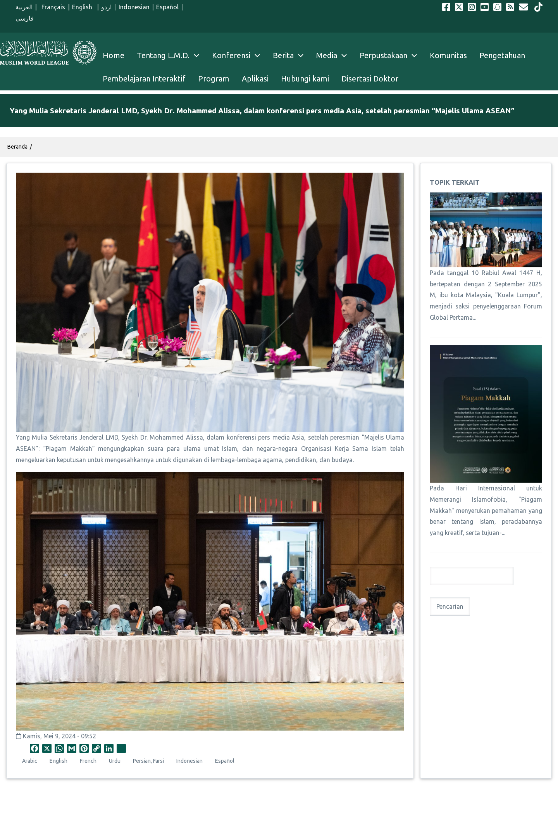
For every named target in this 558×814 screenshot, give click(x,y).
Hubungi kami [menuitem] (305, 78)
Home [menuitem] (113, 55)
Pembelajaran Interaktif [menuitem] (144, 78)
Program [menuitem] (213, 78)
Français (52, 6)
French (88, 761)
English (83, 6)
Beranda (17, 147)
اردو (106, 6)
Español (167, 6)
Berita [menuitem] (283, 55)
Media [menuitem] (326, 55)
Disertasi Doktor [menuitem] (369, 78)
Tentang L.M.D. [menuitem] (163, 55)
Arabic (29, 761)
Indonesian (134, 6)
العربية (24, 6)
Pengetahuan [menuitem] (502, 55)
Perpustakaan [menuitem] (383, 55)
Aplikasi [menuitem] (255, 78)
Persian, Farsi (148, 761)
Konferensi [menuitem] (231, 55)
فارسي (25, 18)
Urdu (115, 761)
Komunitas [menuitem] (448, 55)
